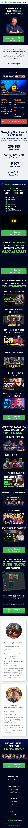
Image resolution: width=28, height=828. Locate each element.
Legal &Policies (13, 811)
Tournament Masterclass (14, 786)
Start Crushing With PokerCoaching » (13, 39)
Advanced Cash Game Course (14, 783)
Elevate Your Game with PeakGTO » (13, 121)
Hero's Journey (13, 793)
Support (14, 814)
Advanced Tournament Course (13, 790)
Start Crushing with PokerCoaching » (13, 233)
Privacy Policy (14, 808)
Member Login (14, 801)
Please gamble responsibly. (14, 825)
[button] (13, 87)
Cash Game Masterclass (14, 780)
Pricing (13, 805)
